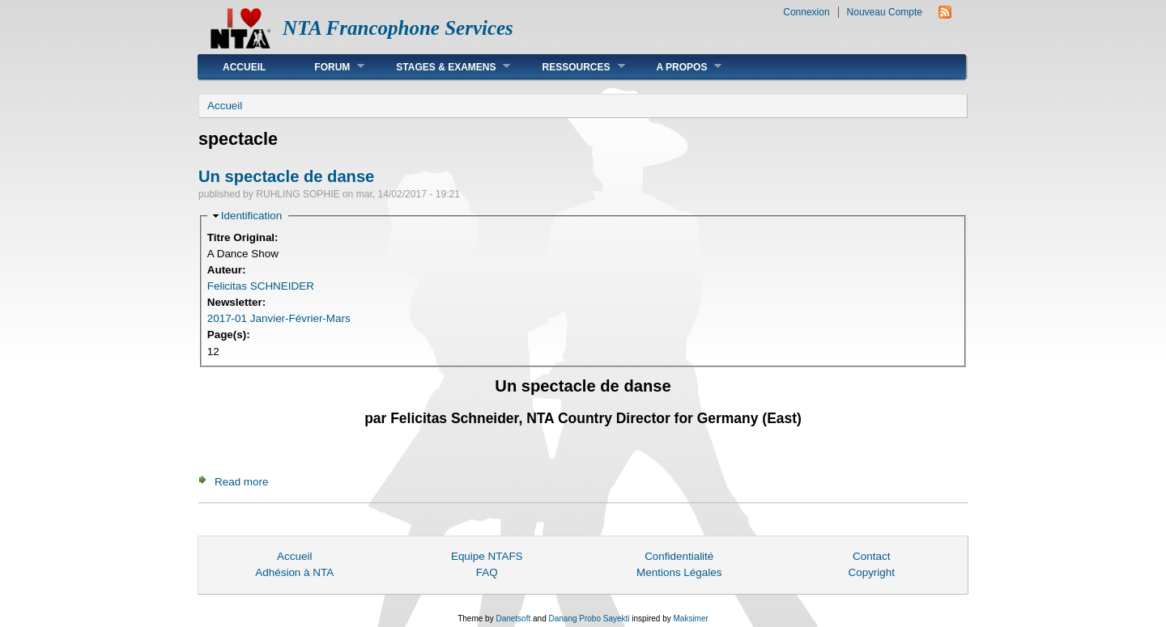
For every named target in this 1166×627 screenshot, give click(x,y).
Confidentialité (679, 556)
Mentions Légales (678, 572)
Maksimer (690, 618)
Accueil (244, 67)
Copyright (871, 572)
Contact (871, 556)
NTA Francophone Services (398, 28)
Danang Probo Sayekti (588, 618)
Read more (241, 482)
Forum (327, 67)
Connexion (806, 12)
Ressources (570, 67)
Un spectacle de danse (286, 176)
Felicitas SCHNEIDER (260, 286)
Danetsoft (513, 618)
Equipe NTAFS (487, 556)
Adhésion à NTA (294, 572)
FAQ (487, 572)
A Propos (677, 67)
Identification (251, 216)
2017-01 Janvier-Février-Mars (279, 318)
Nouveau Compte (884, 12)
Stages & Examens (441, 67)
